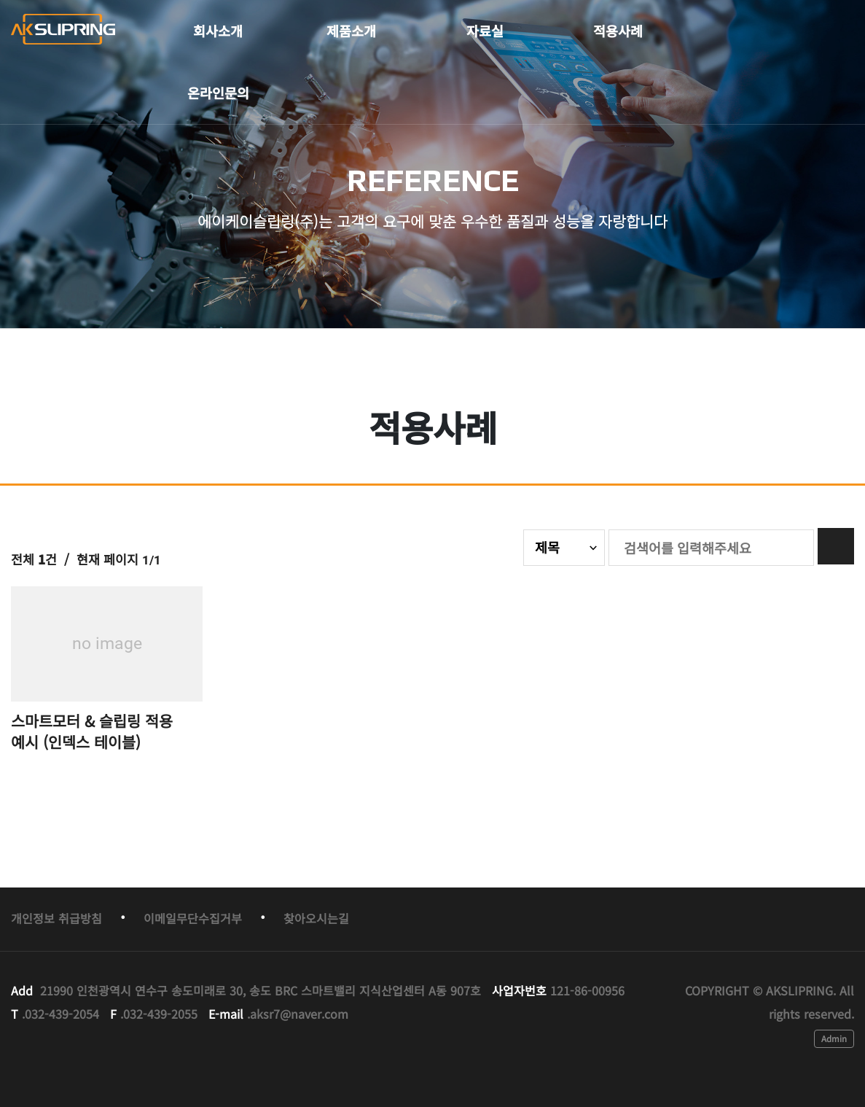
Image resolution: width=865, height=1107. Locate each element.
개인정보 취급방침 (56, 918)
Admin (834, 1038)
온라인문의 (218, 92)
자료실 (485, 30)
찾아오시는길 (316, 918)
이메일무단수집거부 (193, 918)
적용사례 (618, 30)
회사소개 (218, 30)
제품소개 (351, 30)
